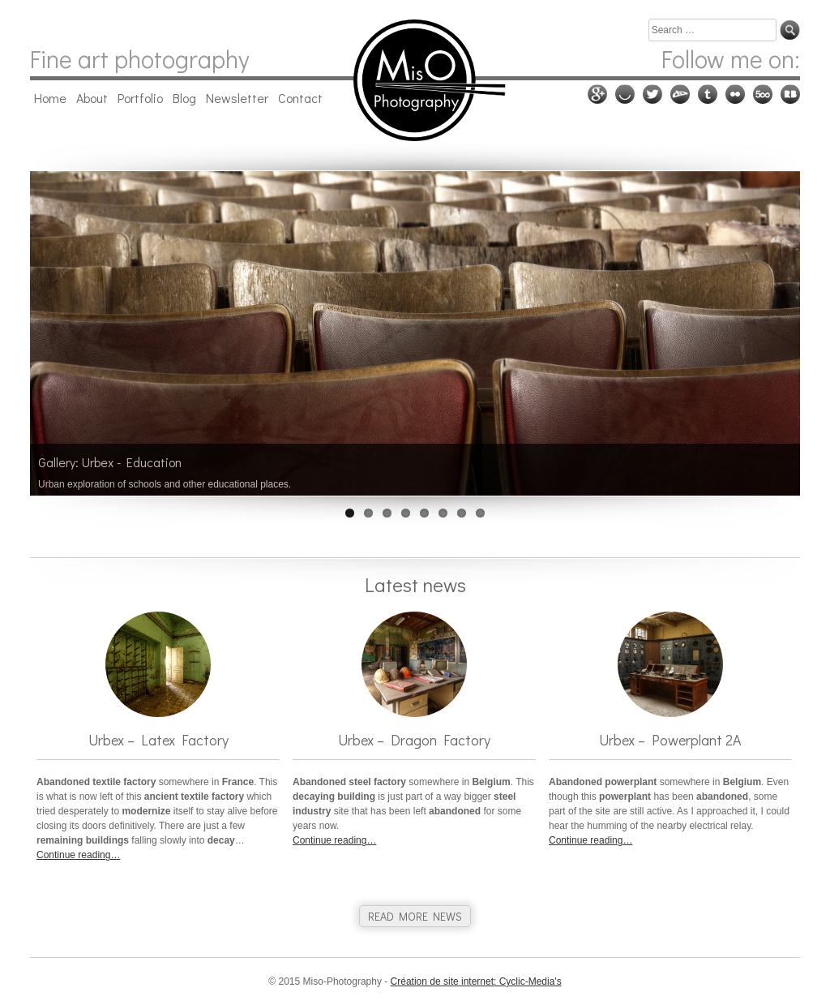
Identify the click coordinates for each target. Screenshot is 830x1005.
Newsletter (237, 97)
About (92, 97)
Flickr (735, 94)
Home (50, 97)
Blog (184, 97)
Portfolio (140, 97)
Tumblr (707, 94)
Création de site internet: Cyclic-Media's (476, 981)
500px (762, 94)
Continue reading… (78, 855)
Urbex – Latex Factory (158, 739)
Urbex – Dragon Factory (414, 739)
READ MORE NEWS (415, 916)
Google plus (597, 94)
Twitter (652, 94)
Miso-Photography (415, 80)
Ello (625, 94)
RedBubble (790, 94)
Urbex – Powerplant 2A (670, 739)
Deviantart (680, 94)
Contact (300, 97)
